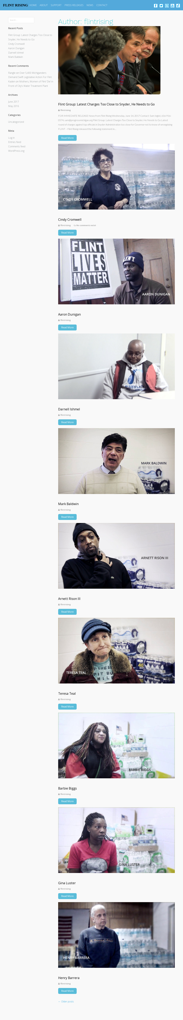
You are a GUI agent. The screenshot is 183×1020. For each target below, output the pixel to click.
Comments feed (16, 146)
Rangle (11, 72)
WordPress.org (16, 150)
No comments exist (86, 225)
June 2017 (13, 101)
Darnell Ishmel (16, 52)
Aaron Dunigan (16, 48)
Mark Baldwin (15, 57)
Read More (67, 138)
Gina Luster (67, 883)
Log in (11, 137)
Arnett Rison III (69, 599)
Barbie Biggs (67, 788)
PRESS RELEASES (74, 5)
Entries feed (14, 142)
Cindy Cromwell (16, 44)
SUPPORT (56, 5)
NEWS (90, 5)
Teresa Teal (67, 693)
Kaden (11, 81)
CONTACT (101, 5)
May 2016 (13, 106)
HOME (33, 5)
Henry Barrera (69, 978)
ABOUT (44, 5)
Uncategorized (16, 121)
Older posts (66, 1001)
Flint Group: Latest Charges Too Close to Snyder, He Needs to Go (106, 104)
